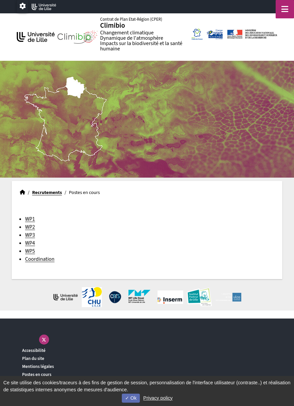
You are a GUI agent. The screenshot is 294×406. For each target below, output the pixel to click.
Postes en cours (36, 374)
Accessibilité (33, 350)
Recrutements (47, 192)
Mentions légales (38, 366)
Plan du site (33, 358)
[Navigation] (285, 9)
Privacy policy (158, 398)
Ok (130, 398)
